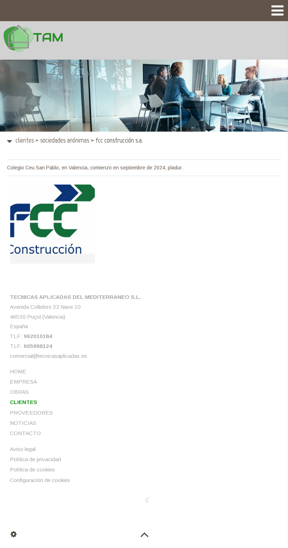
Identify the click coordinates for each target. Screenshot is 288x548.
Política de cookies (32, 469)
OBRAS (19, 392)
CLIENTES (25, 140)
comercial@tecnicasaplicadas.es (48, 356)
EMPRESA (23, 381)
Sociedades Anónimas (62, 140)
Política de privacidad (35, 459)
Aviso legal (23, 449)
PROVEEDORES (31, 412)
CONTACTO (25, 433)
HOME (18, 371)
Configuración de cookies (40, 480)
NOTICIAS (23, 423)
